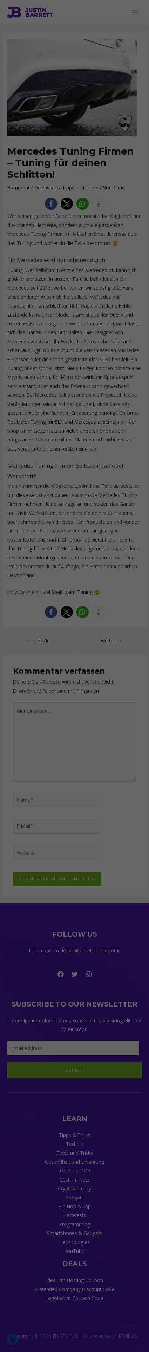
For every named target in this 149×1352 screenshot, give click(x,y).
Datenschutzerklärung (49, 107)
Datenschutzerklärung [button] (77, 304)
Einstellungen (54, 113)
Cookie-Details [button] (41, 304)
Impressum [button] (111, 304)
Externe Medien (30, 164)
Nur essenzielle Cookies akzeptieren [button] (74, 266)
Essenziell (23, 127)
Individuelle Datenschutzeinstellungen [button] (74, 287)
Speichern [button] (75, 245)
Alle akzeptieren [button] (75, 224)
